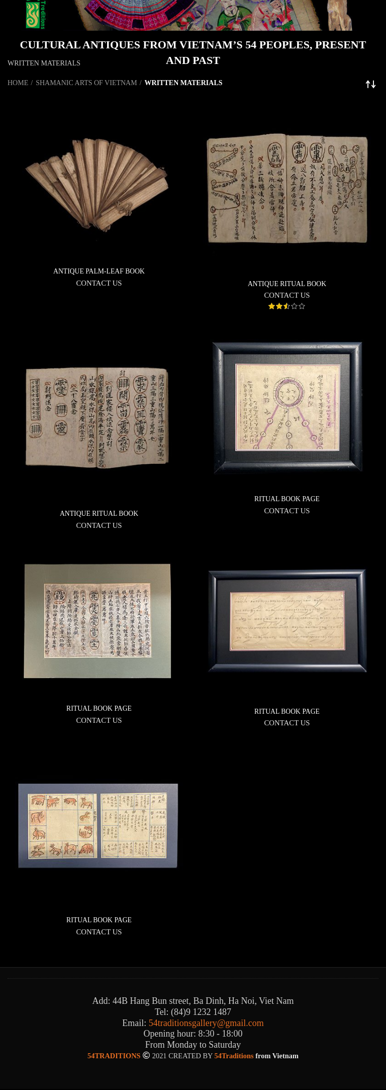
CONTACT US (99, 283)
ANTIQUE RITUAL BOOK (287, 284)
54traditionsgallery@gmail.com (206, 1023)
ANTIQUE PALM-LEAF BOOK (99, 271)
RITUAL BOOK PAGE (287, 499)
